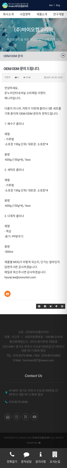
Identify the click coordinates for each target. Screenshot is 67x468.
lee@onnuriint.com (24, 277)
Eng (58, 5)
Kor (51, 5)
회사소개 (8, 14)
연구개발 (58, 14)
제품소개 (42, 14)
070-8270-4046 (18, 402)
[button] (39, 306)
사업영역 (25, 14)
